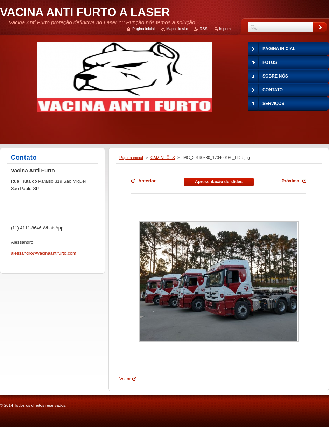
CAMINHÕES (162, 157)
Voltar (125, 378)
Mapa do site (177, 29)
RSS (203, 29)
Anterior (147, 181)
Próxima (290, 181)
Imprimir (226, 29)
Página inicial (131, 157)
